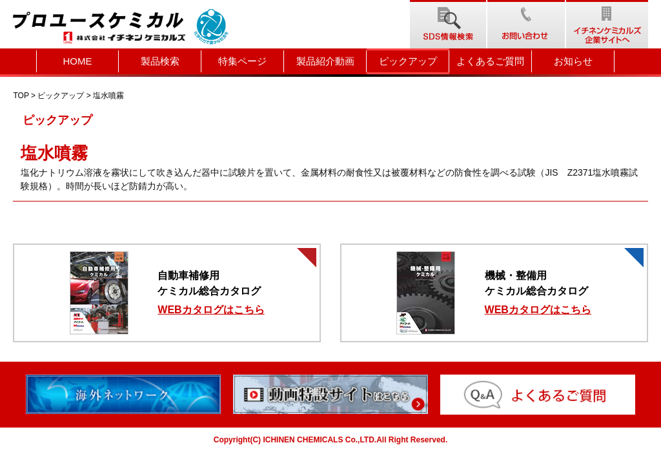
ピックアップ (408, 61)
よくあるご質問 (490, 61)
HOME (77, 61)
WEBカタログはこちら (211, 309)
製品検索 (160, 61)
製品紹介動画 (325, 61)
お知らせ (573, 61)
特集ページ (242, 61)
